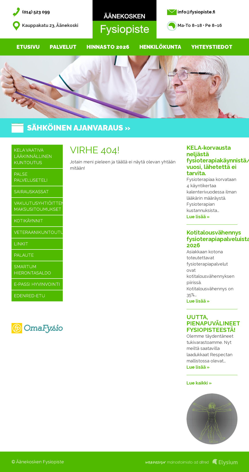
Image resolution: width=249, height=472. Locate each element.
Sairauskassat (31, 191)
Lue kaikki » (199, 382)
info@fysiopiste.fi (191, 11)
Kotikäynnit (28, 220)
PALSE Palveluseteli (31, 177)
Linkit (21, 243)
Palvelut (63, 47)
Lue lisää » (198, 216)
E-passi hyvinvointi (37, 284)
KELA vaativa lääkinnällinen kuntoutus (33, 156)
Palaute (24, 255)
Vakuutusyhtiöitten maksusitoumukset (38, 206)
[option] (124, 87)
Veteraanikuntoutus (38, 232)
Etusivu (28, 47)
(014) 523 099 (31, 11)
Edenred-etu (29, 295)
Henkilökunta (160, 47)
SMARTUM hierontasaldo (32, 269)
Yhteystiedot (211, 47)
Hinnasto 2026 (108, 47)
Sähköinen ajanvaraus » (78, 127)
